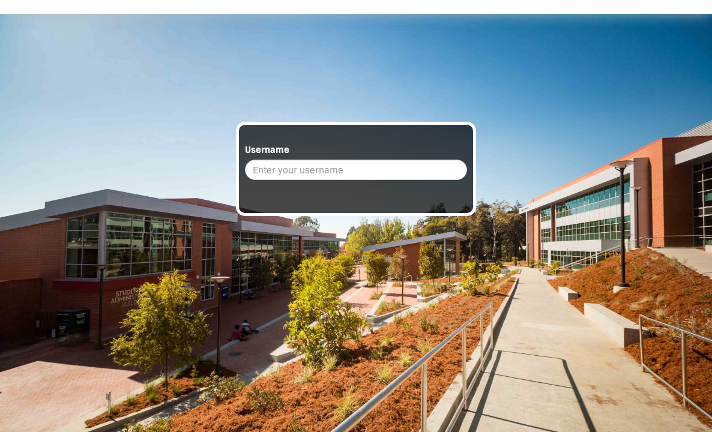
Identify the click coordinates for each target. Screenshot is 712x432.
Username (267, 149)
